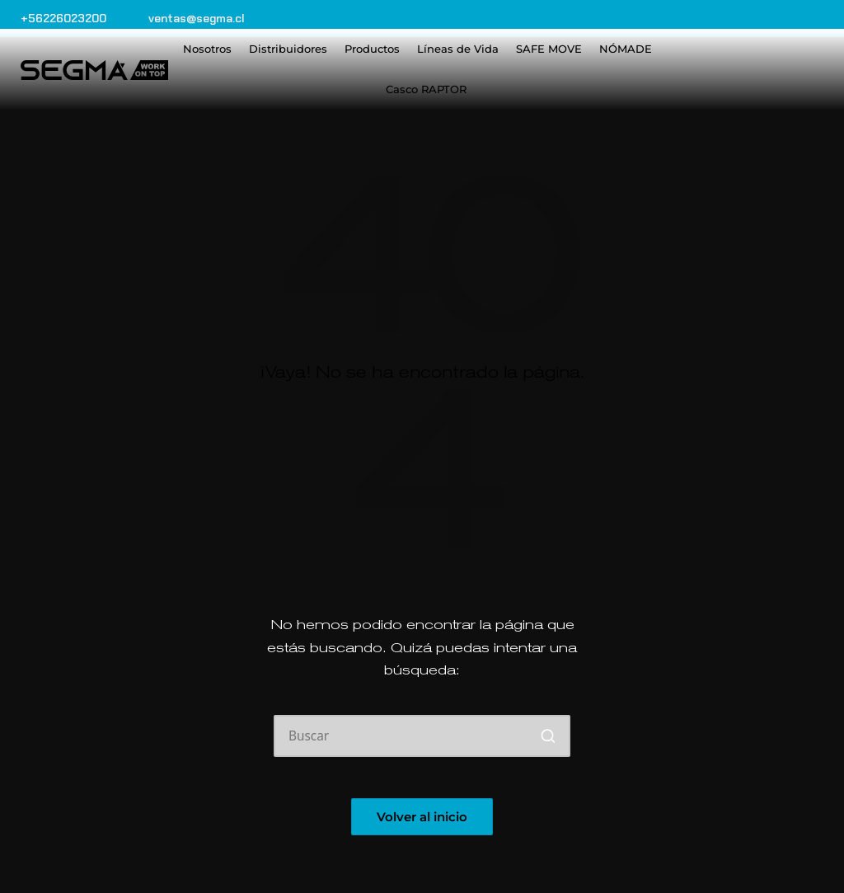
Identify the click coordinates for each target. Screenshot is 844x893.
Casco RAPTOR (426, 89)
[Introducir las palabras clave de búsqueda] (422, 736)
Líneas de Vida (458, 48)
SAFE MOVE (549, 48)
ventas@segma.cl (196, 18)
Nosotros (207, 48)
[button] (547, 736)
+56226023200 (63, 18)
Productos (372, 48)
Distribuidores (288, 48)
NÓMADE (625, 48)
